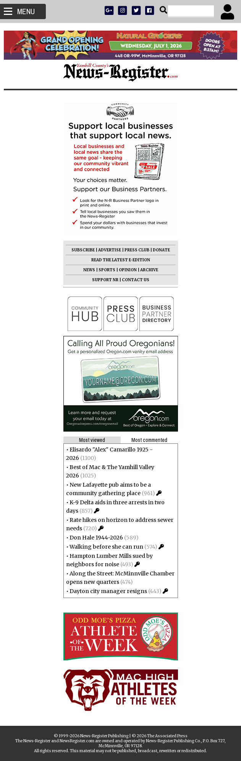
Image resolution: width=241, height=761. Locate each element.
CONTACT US (135, 279)
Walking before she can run (106, 546)
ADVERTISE (109, 250)
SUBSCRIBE (83, 250)
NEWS (89, 269)
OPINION (128, 269)
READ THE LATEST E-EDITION (120, 259)
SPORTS (107, 269)
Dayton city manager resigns (108, 591)
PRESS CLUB (137, 250)
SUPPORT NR (105, 279)
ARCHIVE (149, 269)
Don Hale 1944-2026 (96, 537)
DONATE (161, 250)
